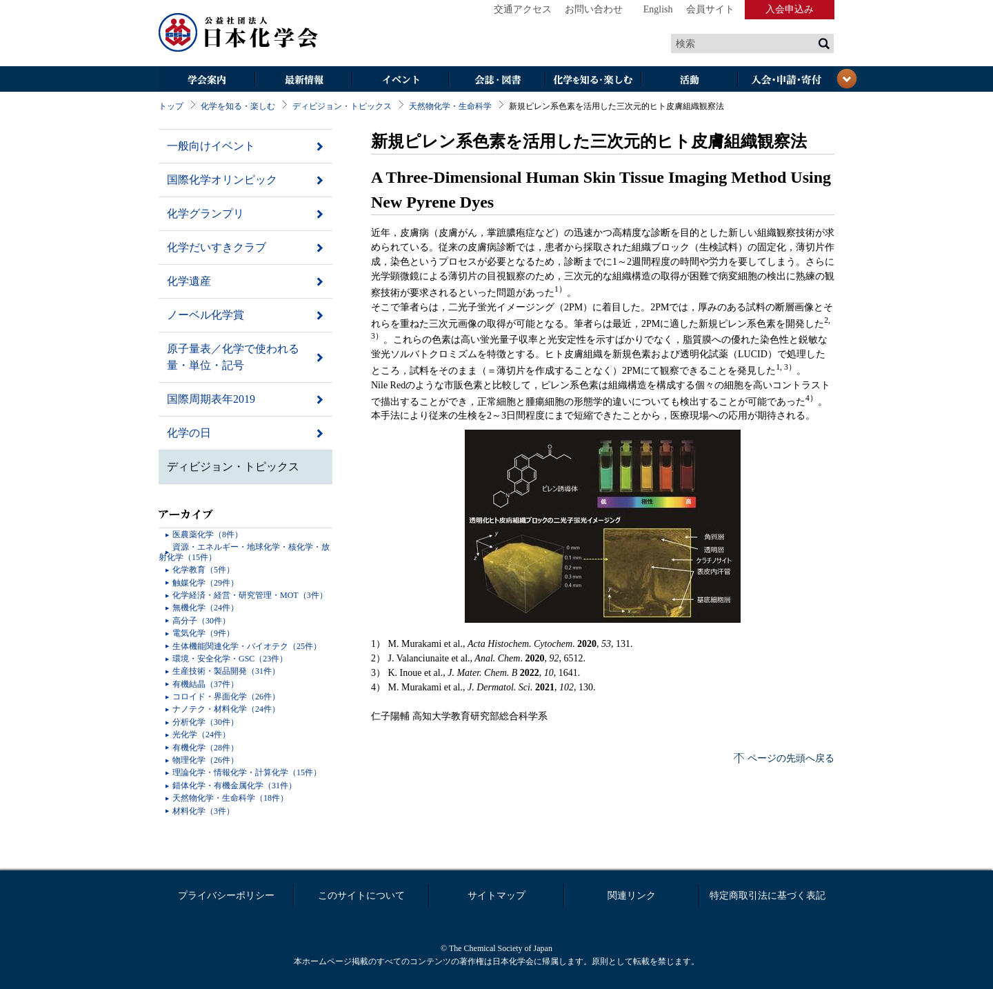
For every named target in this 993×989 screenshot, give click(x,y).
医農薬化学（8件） (207, 534)
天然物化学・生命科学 (450, 106)
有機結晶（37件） (205, 684)
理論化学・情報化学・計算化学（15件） (246, 772)
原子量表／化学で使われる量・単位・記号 (233, 357)
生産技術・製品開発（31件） (226, 671)
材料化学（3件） (203, 811)
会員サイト (710, 9)
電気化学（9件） (203, 633)
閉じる (846, 78)
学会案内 (207, 80)
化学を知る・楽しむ (593, 80)
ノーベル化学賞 (205, 315)
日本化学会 (239, 33)
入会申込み (789, 9)
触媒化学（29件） (205, 583)
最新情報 (303, 80)
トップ (171, 106)
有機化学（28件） (205, 747)
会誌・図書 (496, 80)
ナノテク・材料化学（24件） (226, 709)
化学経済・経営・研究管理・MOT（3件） (250, 595)
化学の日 (189, 433)
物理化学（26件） (205, 760)
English (658, 9)
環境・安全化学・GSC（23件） (230, 658)
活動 (689, 80)
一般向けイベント (211, 146)
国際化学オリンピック (222, 180)
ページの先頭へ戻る (791, 758)
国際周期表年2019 (211, 399)
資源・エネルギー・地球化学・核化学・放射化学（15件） (244, 551)
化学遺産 (189, 281)
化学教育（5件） (203, 570)
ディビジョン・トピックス (342, 106)
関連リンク (632, 895)
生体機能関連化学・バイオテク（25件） (246, 646)
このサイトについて (361, 895)
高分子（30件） (201, 621)
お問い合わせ (594, 9)
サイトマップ (496, 895)
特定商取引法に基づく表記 (767, 895)
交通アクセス (523, 9)
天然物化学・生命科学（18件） (230, 798)
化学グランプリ (205, 213)
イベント (400, 80)
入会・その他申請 (786, 80)
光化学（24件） (201, 734)
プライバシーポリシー (226, 895)
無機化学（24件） (205, 607)
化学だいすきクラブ (216, 247)
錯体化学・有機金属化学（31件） (234, 785)
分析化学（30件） (205, 722)
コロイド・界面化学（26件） (226, 696)
